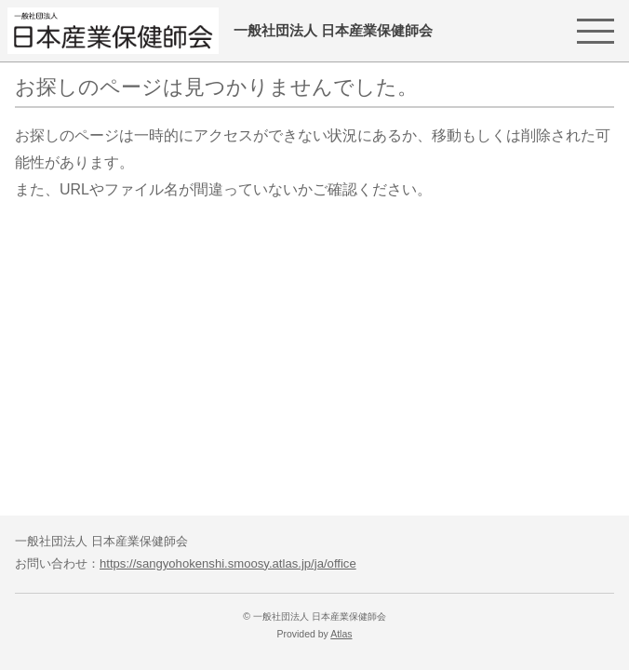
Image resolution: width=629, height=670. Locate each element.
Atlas (341, 634)
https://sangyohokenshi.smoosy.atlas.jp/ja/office (228, 563)
